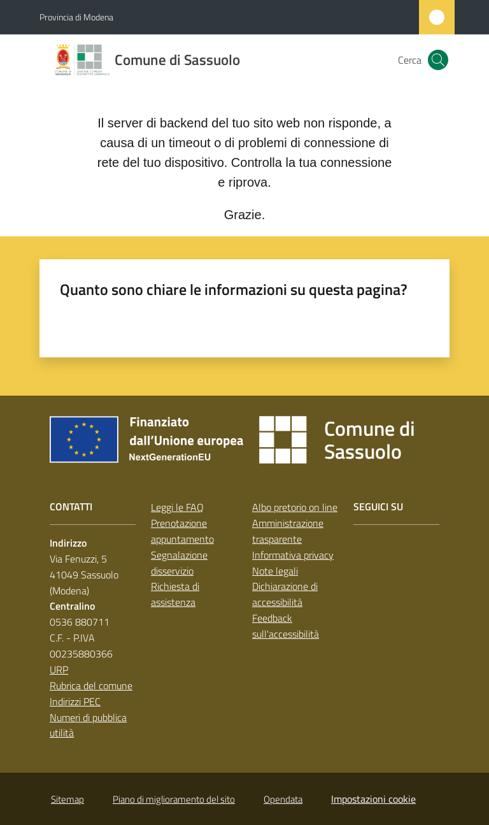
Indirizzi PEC (75, 701)
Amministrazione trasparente (287, 531)
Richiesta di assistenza (175, 594)
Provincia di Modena (76, 17)
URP (59, 669)
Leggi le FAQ (177, 507)
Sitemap (67, 799)
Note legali (275, 570)
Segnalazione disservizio (179, 562)
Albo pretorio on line (294, 507)
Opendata (283, 799)
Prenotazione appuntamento (182, 531)
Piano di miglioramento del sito (174, 799)
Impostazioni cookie (373, 799)
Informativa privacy (293, 555)
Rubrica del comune (91, 685)
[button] (438, 59)
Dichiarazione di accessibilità (285, 594)
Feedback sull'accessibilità (285, 626)
